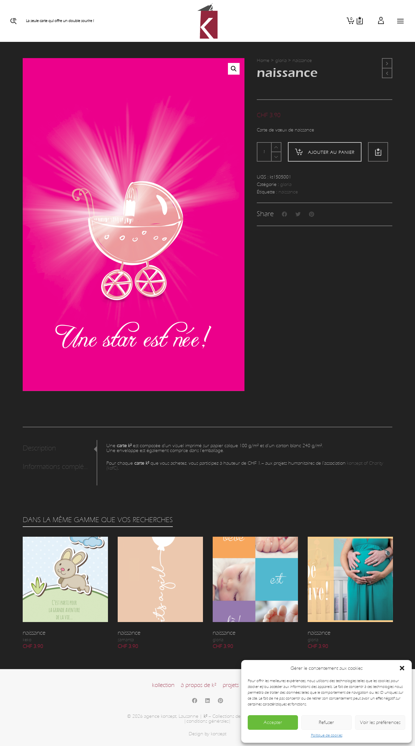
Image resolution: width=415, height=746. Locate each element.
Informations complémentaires (58, 467)
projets (231, 685)
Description (39, 448)
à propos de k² (198, 685)
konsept (218, 734)
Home (263, 60)
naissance (288, 192)
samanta (126, 639)
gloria (281, 60)
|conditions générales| (207, 721)
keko (27, 639)
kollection (163, 685)
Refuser (326, 722)
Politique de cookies (326, 735)
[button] (402, 668)
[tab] (60, 448)
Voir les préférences (380, 722)
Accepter (273, 722)
